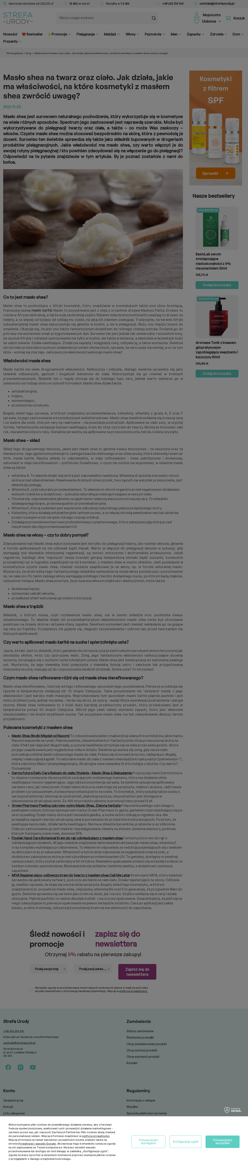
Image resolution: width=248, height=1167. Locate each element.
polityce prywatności (95, 1136)
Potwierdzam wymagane (148, 1141)
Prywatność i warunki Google (37, 1143)
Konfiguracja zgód (185, 1141)
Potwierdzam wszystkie (222, 1141)
